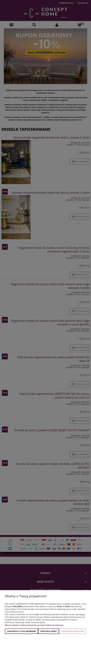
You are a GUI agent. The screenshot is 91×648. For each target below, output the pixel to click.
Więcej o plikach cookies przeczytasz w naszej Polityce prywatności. (34, 625)
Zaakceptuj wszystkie (72, 631)
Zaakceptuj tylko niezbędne (21, 631)
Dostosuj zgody (48, 631)
